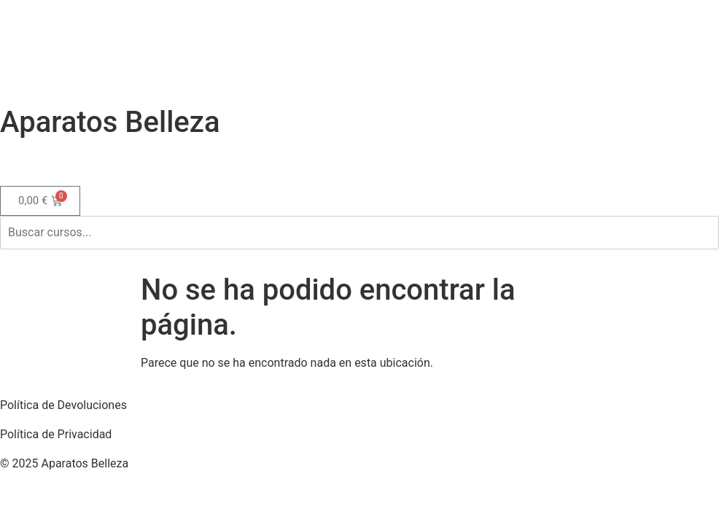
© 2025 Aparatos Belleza (64, 463)
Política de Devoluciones (63, 405)
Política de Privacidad (56, 434)
